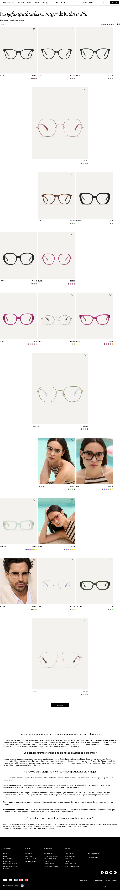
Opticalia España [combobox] (93, 857)
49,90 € (34, 75)
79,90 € (85, 161)
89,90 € (34, 606)
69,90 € (110, 486)
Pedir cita (114, 2)
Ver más (60, 705)
